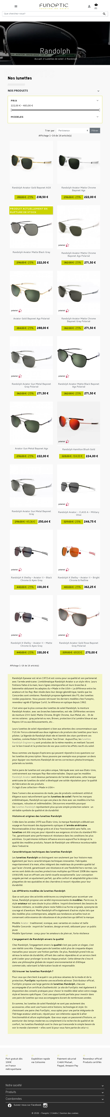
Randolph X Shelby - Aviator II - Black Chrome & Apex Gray (31, 579)
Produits (11, 1092)
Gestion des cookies (69, 1113)
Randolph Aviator (21, 777)
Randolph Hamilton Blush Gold (78, 449)
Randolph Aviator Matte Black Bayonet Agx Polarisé (78, 385)
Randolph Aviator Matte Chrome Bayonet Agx (78, 189)
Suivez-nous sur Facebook (9, 1105)
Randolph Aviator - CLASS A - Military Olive (78, 513)
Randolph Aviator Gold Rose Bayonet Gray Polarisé (78, 644)
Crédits (54, 1113)
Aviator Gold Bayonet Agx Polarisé (31, 318)
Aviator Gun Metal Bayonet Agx (31, 448)
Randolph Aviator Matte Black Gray (31, 252)
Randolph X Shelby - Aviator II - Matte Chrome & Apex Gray (31, 644)
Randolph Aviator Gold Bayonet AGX (31, 187)
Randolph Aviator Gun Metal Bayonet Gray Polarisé (31, 385)
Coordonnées (14, 1099)
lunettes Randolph (25, 806)
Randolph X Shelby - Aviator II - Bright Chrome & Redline (79, 579)
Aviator (25, 923)
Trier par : (50, 130)
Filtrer (95, 130)
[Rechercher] (55, 13)
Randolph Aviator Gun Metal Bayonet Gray (31, 512)
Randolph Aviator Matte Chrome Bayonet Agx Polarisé (78, 254)
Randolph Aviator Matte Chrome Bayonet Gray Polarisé (78, 320)
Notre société (14, 1085)
